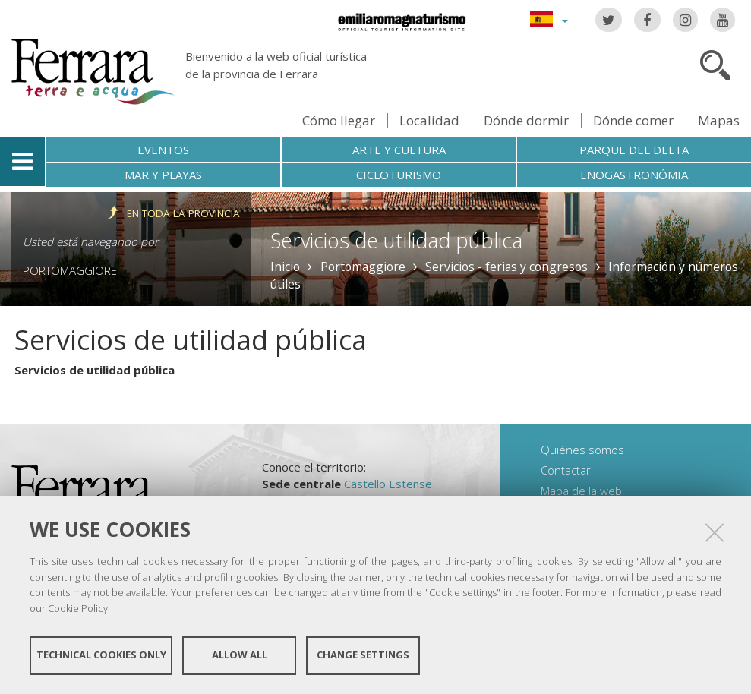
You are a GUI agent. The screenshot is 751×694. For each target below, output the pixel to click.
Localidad (429, 120)
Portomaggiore (70, 270)
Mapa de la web (581, 490)
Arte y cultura (399, 149)
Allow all (239, 654)
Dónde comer (633, 120)
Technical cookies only (101, 654)
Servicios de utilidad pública (94, 369)
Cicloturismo (398, 174)
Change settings (363, 654)
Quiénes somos (582, 449)
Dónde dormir (526, 120)
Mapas (719, 120)
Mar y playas (163, 174)
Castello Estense (388, 483)
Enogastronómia (634, 174)
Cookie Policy (78, 607)
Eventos (163, 149)
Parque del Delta (634, 149)
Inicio (285, 266)
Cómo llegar (338, 120)
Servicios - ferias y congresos (506, 266)
